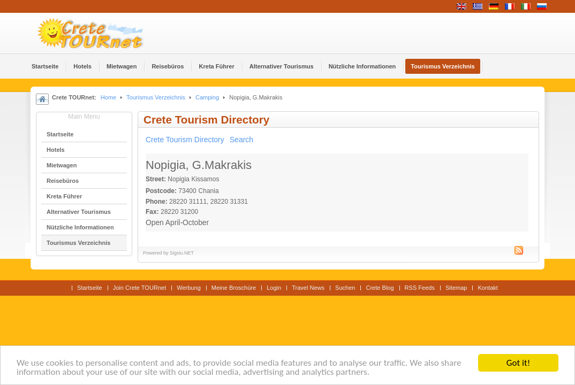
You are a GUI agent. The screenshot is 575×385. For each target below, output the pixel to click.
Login (274, 287)
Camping (207, 97)
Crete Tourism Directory (185, 139)
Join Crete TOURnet (140, 287)
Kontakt (487, 287)
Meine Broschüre (233, 287)
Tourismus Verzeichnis (155, 97)
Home (108, 97)
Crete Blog (380, 287)
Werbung (189, 287)
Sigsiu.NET (182, 253)
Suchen (345, 287)
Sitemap (456, 287)
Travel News (308, 287)
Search (241, 139)
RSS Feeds (420, 287)
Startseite (89, 287)
